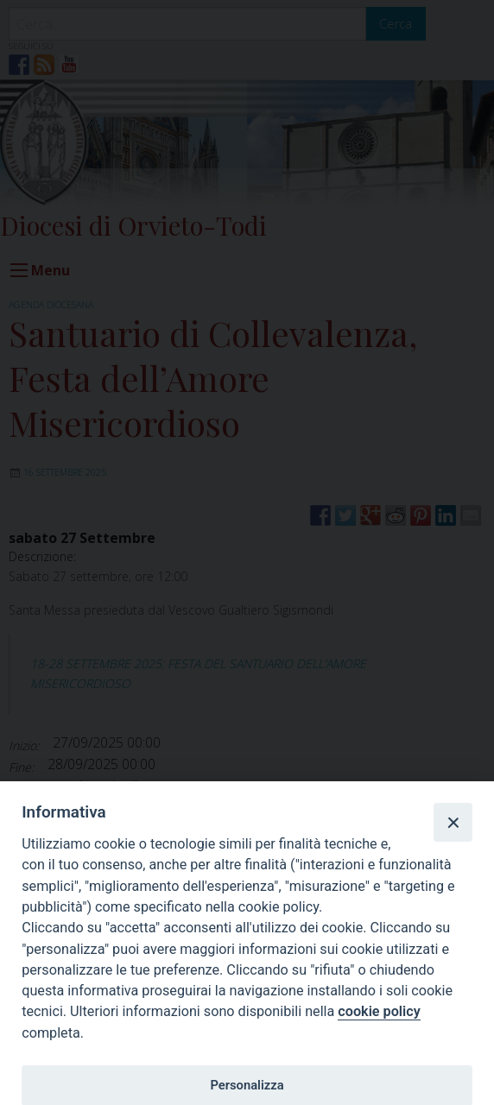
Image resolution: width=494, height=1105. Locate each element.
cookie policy (379, 1011)
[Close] (453, 822)
